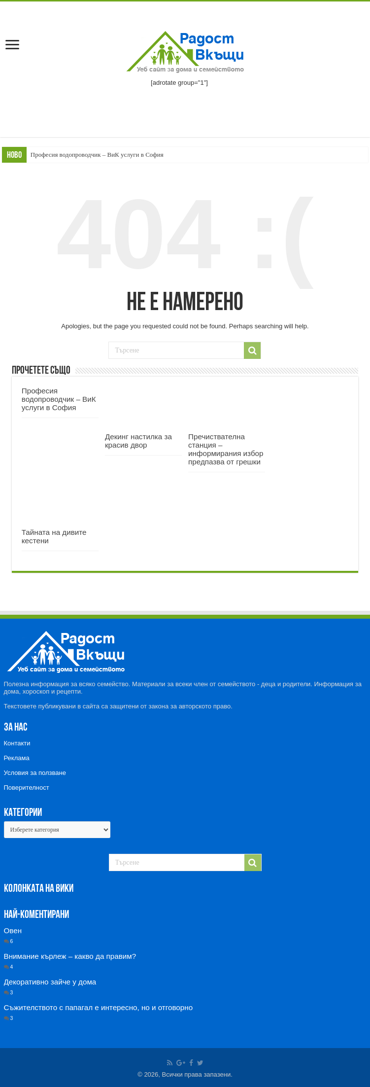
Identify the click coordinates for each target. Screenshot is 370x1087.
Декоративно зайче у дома (50, 982)
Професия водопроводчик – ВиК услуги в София (97, 154)
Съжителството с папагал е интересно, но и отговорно (98, 1007)
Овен (13, 930)
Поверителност (26, 787)
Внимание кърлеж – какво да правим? (70, 956)
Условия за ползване (35, 772)
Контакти (17, 743)
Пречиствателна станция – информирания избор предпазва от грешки (225, 449)
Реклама (17, 758)
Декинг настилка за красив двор (138, 440)
